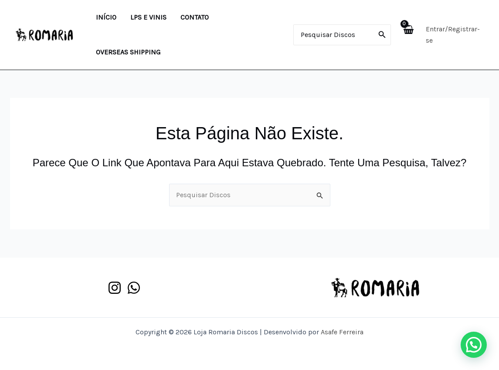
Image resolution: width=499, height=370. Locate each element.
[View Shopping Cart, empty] (408, 34)
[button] (474, 345)
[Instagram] (115, 288)
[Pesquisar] (382, 35)
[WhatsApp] (134, 288)
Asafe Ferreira (342, 332)
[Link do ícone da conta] (455, 35)
